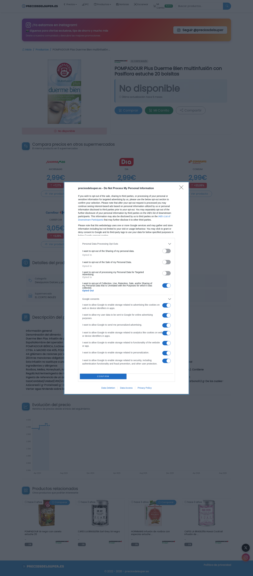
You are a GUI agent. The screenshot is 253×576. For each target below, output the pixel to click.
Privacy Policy (145, 388)
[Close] (182, 188)
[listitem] (126, 244)
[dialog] (126, 288)
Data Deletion (108, 388)
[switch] (166, 251)
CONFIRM (103, 376)
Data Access (126, 388)
